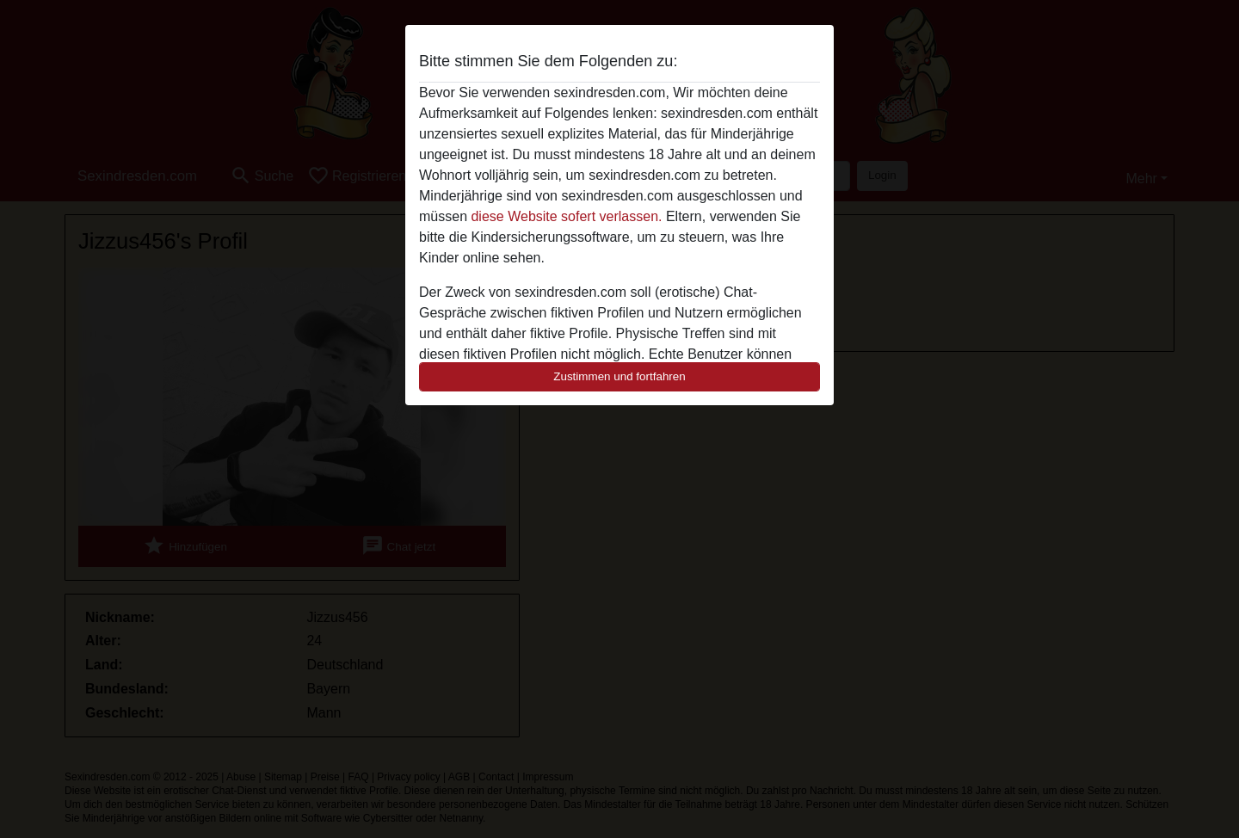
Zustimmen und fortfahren (619, 376)
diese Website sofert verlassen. (566, 216)
